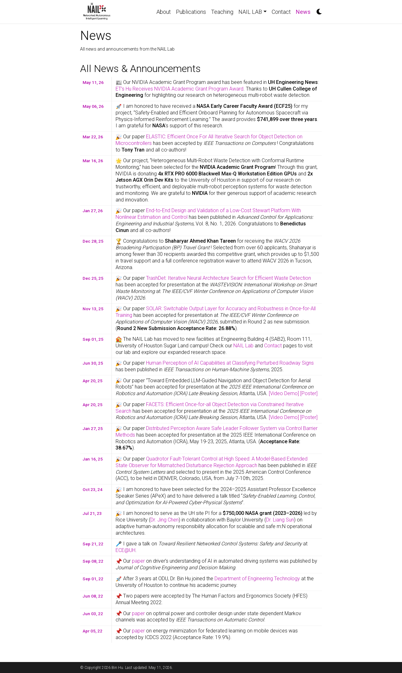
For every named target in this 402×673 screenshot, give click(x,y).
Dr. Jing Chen (164, 520)
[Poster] (309, 393)
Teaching (222, 11)
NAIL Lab (243, 346)
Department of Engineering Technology (257, 579)
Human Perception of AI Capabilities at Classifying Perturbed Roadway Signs (230, 363)
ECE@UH (125, 550)
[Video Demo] (284, 393)
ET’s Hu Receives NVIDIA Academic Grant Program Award (179, 89)
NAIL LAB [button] (250, 11)
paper (138, 561)
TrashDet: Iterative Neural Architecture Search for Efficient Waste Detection (228, 278)
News (304, 11)
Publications (191, 11)
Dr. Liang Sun (280, 520)
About (163, 11)
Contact (281, 11)
